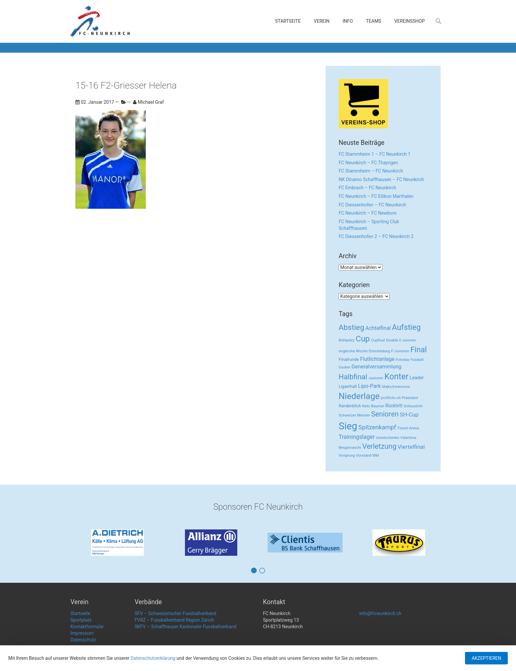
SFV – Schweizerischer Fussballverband (175, 613)
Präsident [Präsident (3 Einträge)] (410, 397)
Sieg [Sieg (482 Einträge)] (348, 426)
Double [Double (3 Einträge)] (392, 340)
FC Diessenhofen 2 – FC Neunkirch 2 (376, 236)
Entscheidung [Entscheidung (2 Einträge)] (379, 351)
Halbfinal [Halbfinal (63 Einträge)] (353, 377)
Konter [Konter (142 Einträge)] (396, 376)
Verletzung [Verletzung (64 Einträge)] (379, 446)
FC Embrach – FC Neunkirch (367, 187)
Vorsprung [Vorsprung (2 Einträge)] (347, 455)
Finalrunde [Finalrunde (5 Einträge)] (349, 359)
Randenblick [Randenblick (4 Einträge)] (350, 405)
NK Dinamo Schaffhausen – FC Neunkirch (381, 179)
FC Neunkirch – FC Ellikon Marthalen (376, 196)
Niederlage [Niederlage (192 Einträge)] (359, 396)
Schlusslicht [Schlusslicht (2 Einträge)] (413, 406)
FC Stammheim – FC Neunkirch (371, 171)
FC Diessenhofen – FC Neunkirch (372, 204)
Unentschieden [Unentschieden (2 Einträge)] (388, 438)
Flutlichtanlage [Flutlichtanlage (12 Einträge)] (377, 359)
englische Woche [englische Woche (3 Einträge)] (353, 351)
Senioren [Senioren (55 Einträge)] (385, 414)
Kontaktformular (87, 626)
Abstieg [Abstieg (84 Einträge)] (351, 327)
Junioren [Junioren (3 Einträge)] (375, 378)
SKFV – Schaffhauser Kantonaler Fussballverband (185, 626)
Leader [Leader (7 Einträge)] (417, 377)
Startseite (288, 21)
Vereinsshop (409, 21)
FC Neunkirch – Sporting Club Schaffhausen (369, 225)
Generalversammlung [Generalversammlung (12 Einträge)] (376, 366)
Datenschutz (83, 639)
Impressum (81, 633)
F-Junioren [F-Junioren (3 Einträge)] (400, 351)
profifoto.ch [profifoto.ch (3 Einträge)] (390, 397)
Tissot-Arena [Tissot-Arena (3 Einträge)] (408, 428)
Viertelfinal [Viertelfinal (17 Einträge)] (411, 446)
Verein (321, 21)
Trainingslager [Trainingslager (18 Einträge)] (357, 437)
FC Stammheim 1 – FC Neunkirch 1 (374, 154)
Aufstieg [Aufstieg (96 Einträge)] (406, 327)
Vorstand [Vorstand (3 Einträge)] (364, 455)
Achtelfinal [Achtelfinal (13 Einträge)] (378, 328)
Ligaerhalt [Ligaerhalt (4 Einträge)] (348, 386)
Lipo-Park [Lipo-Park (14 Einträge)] (369, 386)
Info (348, 21)
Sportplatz (80, 620)
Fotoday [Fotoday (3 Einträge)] (402, 359)
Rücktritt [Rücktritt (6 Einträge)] (393, 405)
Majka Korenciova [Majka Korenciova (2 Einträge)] (396, 387)
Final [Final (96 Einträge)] (418, 349)
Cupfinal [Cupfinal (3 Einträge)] (378, 340)
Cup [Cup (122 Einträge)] (363, 338)
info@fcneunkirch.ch (380, 613)
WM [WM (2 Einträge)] (376, 455)
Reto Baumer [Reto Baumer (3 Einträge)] (373, 406)
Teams (373, 21)
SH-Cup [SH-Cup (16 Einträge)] (409, 414)
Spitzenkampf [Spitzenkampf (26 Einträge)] (377, 427)
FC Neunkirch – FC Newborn (368, 213)
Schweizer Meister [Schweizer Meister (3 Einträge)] (354, 415)
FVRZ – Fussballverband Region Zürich (174, 620)
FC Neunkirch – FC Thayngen (368, 162)
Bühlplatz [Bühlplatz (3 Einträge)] (346, 340)
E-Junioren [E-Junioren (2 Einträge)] (407, 340)
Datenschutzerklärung (153, 658)
